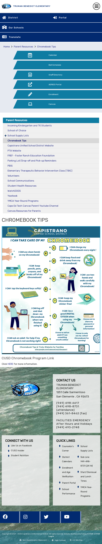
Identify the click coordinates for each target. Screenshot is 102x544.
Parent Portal (69, 483)
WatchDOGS (14, 191)
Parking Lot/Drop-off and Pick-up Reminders (32, 160)
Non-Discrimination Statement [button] (35, 540)
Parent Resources (23, 46)
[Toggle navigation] (96, 6)
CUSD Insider (17, 450)
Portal (63, 17)
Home (6, 46)
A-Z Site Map (76, 540)
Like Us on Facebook (21, 445)
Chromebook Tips (46, 46)
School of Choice (17, 130)
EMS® (97, 534)
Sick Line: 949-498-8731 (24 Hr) (87, 461)
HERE (10, 364)
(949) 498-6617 (67, 403)
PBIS (10, 165)
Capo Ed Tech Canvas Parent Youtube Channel (33, 205)
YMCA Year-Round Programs (23, 201)
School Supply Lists (18, 135)
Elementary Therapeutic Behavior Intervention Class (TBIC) (40, 170)
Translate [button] (15, 37)
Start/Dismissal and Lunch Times (88, 476)
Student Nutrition (20, 455)
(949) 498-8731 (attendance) (67, 408)
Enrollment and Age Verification (67, 472)
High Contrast (60, 540)
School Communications (21, 180)
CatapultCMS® (87, 534)
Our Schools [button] (16, 27)
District (13, 17)
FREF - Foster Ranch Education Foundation (31, 155)
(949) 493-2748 (67, 427)
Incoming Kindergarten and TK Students (30, 125)
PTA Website (14, 150)
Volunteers (13, 175)
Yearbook (12, 195)
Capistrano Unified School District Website (31, 145)
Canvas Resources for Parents (24, 211)
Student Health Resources (22, 185)
